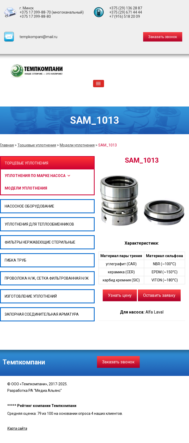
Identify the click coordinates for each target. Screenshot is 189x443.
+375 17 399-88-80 (35, 16)
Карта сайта (17, 428)
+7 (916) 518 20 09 (124, 16)
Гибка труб (15, 260)
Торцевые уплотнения (36, 145)
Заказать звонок (118, 361)
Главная (7, 145)
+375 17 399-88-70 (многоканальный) (52, 12)
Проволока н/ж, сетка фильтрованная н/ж (47, 278)
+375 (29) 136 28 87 (125, 8)
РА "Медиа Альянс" (45, 390)
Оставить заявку (159, 295)
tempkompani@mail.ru (38, 37)
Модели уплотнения (77, 145)
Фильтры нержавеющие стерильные (40, 242)
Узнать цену (120, 295)
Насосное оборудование (29, 206)
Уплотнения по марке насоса (35, 176)
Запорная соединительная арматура (42, 314)
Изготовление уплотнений (31, 296)
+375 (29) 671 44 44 (125, 12)
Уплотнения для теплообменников (39, 224)
